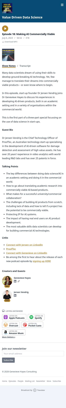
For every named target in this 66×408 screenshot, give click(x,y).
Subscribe (8, 360)
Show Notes (9, 65)
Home (4, 381)
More (49, 381)
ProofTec (11, 248)
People (20, 381)
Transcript (25, 65)
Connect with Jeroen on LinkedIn (24, 244)
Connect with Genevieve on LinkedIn (26, 252)
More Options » (8, 337)
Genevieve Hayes (22, 277)
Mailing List (30, 381)
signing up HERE (42, 261)
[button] (5, 28)
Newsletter (40, 381)
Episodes (12, 381)
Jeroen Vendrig (21, 292)
